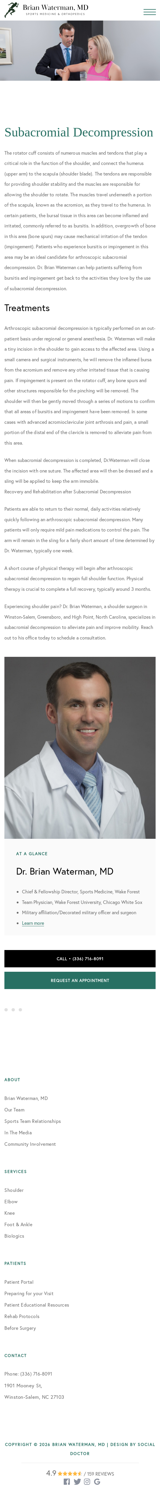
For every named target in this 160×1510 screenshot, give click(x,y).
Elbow (11, 1201)
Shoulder (13, 1190)
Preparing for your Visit (28, 1293)
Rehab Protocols (22, 1316)
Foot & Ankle (18, 1224)
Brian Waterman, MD (26, 1098)
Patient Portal (18, 1282)
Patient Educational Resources (36, 1305)
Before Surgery (20, 1328)
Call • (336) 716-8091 (80, 958)
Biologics (14, 1236)
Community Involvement (30, 1144)
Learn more (33, 923)
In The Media (18, 1132)
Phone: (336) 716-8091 (28, 1374)
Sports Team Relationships (32, 1121)
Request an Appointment (80, 980)
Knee (9, 1213)
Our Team (14, 1109)
